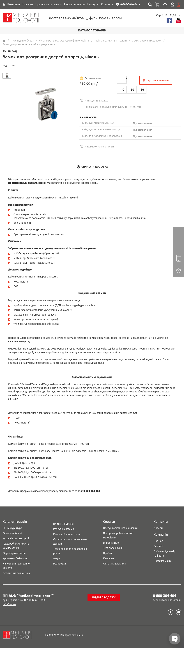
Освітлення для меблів (16, 573)
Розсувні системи (63, 528)
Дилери (158, 528)
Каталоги (108, 558)
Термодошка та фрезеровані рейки (70, 551)
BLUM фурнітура (12, 528)
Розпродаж (59, 563)
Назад (12, 51)
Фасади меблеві (12, 533)
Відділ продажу (103, 597)
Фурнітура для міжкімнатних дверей (70, 541)
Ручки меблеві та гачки (66, 534)
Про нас (158, 541)
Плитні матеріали (63, 523)
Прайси (107, 553)
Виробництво (111, 542)
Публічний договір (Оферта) (164, 553)
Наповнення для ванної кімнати (16, 565)
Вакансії (158, 546)
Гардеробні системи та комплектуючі (16, 545)
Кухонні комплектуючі (16, 538)
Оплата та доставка (114, 563)
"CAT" (16, 417)
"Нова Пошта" (21, 422)
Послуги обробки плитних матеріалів (118, 535)
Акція (56, 558)
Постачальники (162, 560)
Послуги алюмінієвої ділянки (120, 528)
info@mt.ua (9, 604)
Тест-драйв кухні (113, 548)
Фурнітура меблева (14, 553)
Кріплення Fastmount (15, 558)
